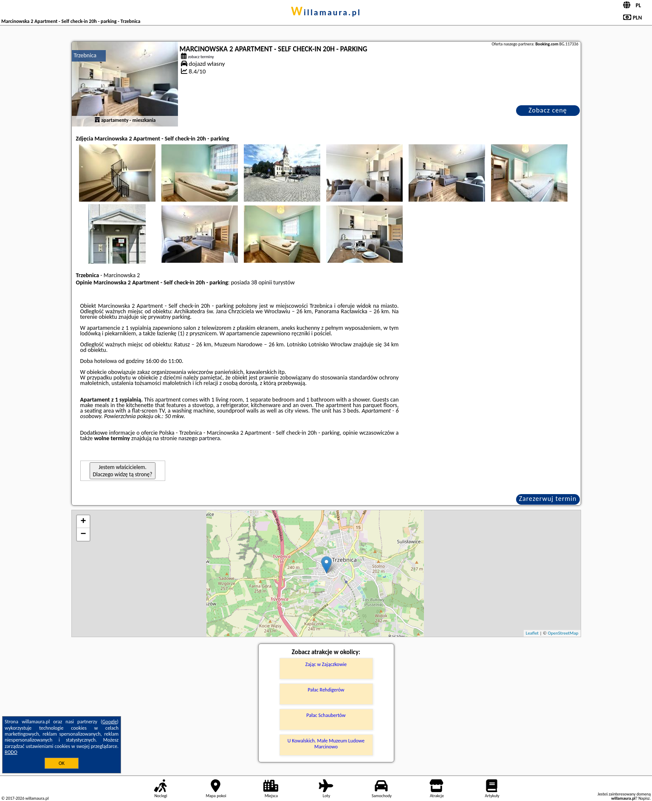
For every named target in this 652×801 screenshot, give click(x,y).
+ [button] (83, 521)
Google (109, 722)
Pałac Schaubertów (325, 715)
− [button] (83, 534)
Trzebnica (85, 55)
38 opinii (261, 282)
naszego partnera (199, 438)
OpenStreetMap (563, 633)
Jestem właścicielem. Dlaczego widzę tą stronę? (122, 471)
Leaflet (532, 633)
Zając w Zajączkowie (326, 664)
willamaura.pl (326, 12)
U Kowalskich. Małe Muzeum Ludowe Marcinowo (326, 744)
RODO (11, 752)
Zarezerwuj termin (548, 499)
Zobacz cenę (547, 110)
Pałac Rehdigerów (326, 690)
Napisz (644, 798)
